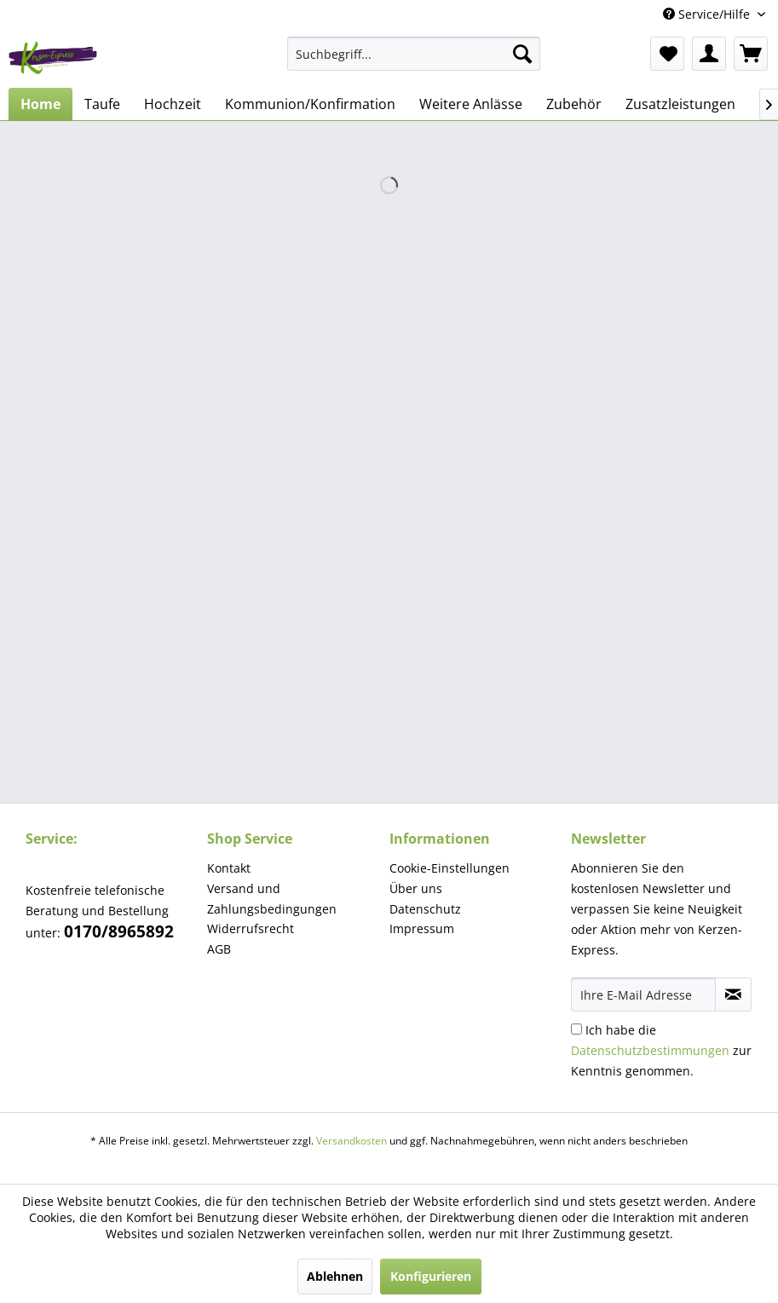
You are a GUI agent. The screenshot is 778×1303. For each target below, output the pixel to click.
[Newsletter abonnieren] (733, 994)
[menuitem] (413, 54)
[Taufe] (102, 104)
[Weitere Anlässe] (470, 104)
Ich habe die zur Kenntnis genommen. (661, 1050)
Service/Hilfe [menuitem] (708, 14)
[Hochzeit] (172, 104)
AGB (219, 949)
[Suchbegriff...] (413, 54)
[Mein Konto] (709, 54)
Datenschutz (425, 909)
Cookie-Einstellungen (449, 868)
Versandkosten (351, 1140)
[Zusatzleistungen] (680, 104)
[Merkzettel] (667, 54)
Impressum (421, 928)
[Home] (40, 104)
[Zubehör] (574, 104)
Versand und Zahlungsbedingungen (272, 898)
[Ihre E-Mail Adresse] (644, 994)
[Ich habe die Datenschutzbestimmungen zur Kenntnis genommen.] (576, 1029)
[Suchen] (522, 54)
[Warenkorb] (751, 54)
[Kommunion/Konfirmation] (310, 104)
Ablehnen (335, 1276)
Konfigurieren (430, 1276)
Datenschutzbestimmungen (650, 1050)
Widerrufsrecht (250, 928)
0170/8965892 (119, 931)
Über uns (415, 888)
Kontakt (229, 868)
